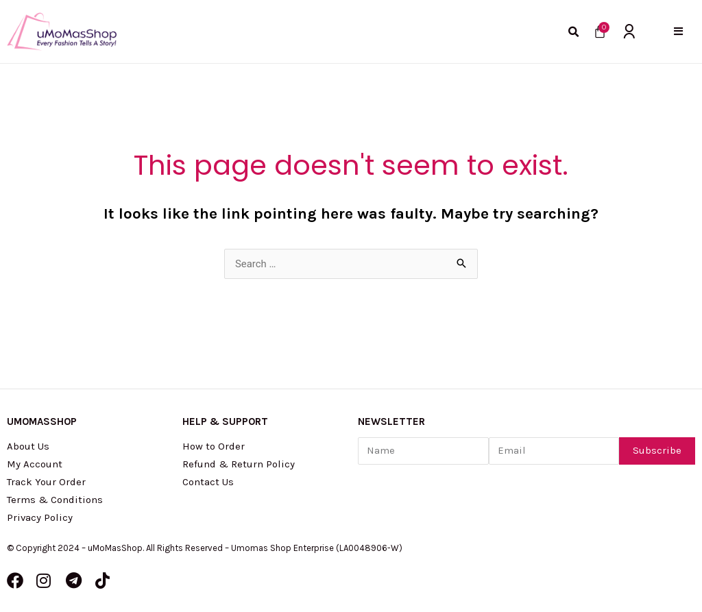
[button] (678, 31)
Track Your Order (46, 482)
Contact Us (208, 482)
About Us (28, 446)
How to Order (213, 446)
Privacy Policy (40, 517)
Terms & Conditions (55, 499)
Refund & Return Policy (238, 464)
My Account (34, 464)
